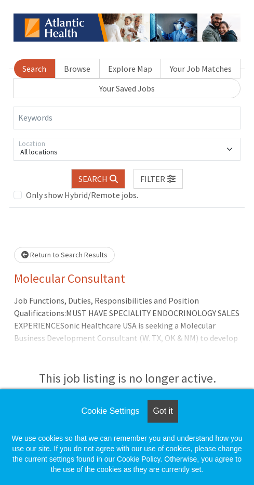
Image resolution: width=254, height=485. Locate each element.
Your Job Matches (201, 68)
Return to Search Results (64, 254)
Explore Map (130, 68)
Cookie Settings (110, 411)
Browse (77, 68)
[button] (158, 179)
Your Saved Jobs (127, 88)
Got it (162, 411)
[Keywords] (127, 118)
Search (34, 68)
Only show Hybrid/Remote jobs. (82, 195)
